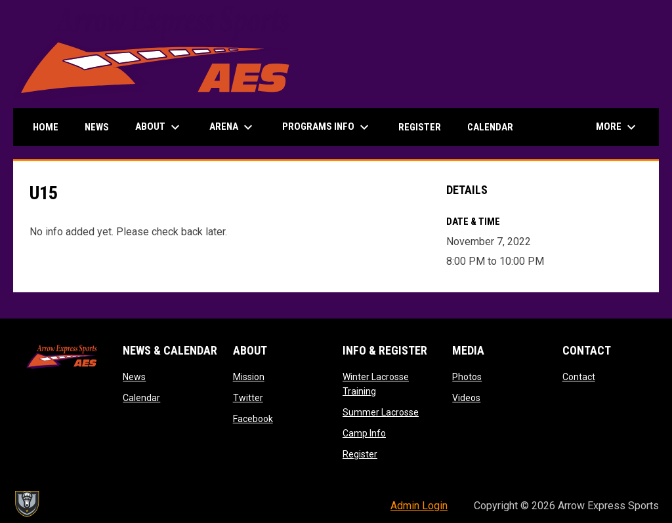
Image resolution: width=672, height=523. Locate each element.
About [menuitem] (159, 127)
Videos (466, 398)
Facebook (253, 419)
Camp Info (364, 433)
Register (360, 454)
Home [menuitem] (45, 127)
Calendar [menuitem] (490, 127)
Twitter (248, 398)
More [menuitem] (617, 127)
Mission (248, 377)
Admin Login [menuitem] (419, 505)
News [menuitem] (97, 127)
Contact (578, 377)
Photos (467, 377)
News (134, 377)
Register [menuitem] (419, 127)
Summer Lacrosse (381, 412)
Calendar (141, 398)
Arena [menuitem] (232, 127)
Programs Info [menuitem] (327, 127)
